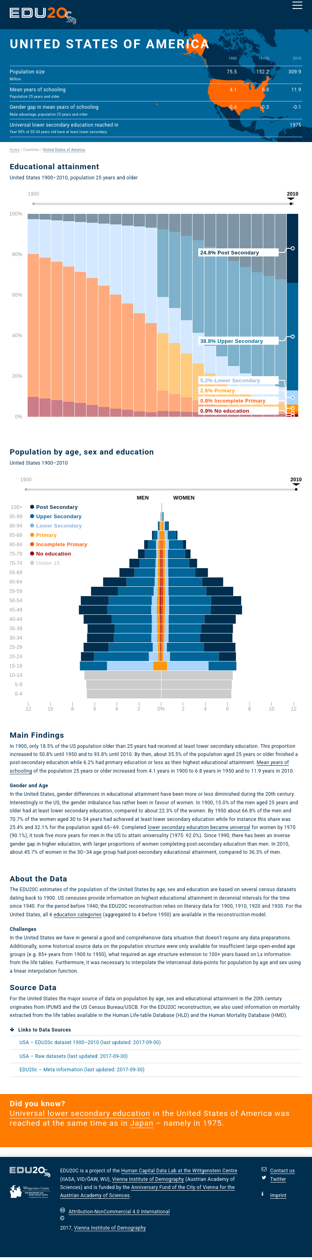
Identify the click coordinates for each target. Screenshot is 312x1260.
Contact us (282, 1171)
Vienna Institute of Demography (148, 1179)
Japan (142, 1123)
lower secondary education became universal (199, 827)
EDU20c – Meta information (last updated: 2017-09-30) (82, 1070)
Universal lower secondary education (80, 1113)
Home (15, 150)
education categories (78, 915)
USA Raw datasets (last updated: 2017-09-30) (74, 1056)
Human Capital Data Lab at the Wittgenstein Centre (179, 1171)
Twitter (278, 1179)
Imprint (278, 1195)
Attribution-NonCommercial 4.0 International (119, 1212)
